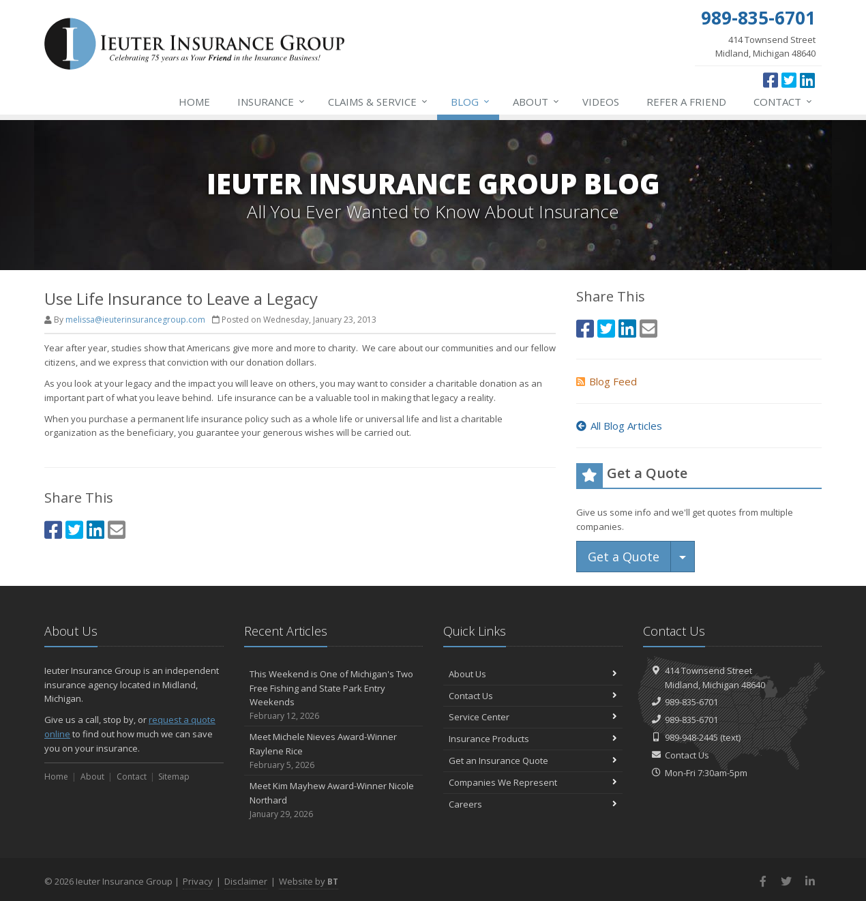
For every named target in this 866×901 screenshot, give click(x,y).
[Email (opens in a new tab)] (116, 530)
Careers (533, 804)
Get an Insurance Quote (533, 760)
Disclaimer (245, 881)
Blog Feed (606, 381)
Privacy (198, 881)
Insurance (271, 101)
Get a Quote (623, 556)
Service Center (533, 717)
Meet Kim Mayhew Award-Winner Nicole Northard (334, 800)
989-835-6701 (691, 702)
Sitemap (174, 776)
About (537, 101)
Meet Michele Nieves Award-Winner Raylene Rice (334, 750)
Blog (471, 101)
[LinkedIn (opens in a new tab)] (807, 79)
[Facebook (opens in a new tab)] (770, 79)
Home (194, 101)
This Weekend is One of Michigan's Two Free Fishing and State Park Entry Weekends (334, 695)
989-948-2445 (691, 737)
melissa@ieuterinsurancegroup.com (135, 319)
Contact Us (533, 696)
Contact (783, 101)
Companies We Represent (533, 782)
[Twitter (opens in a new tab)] (788, 79)
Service (378, 101)
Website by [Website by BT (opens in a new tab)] (308, 881)
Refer (686, 101)
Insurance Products (533, 739)
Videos (600, 101)
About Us (533, 674)
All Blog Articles (619, 425)
